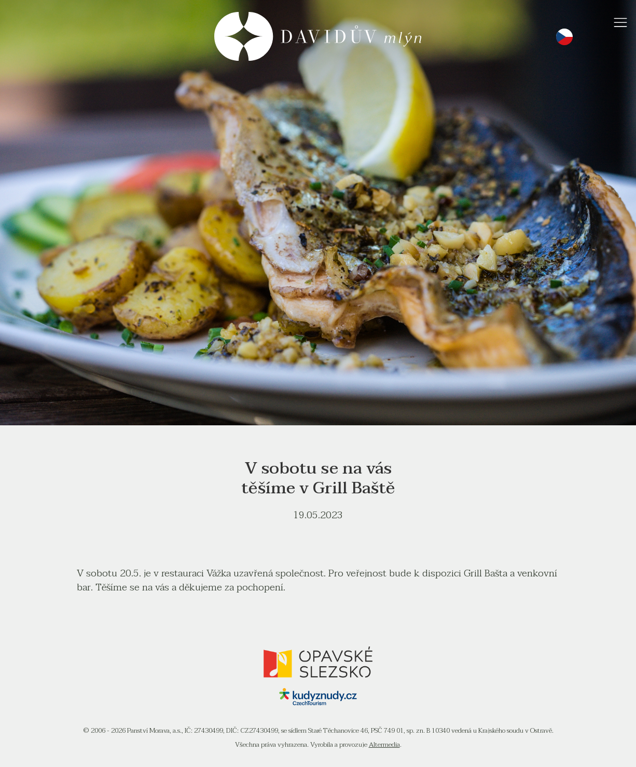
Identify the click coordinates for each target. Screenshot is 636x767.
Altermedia (384, 744)
